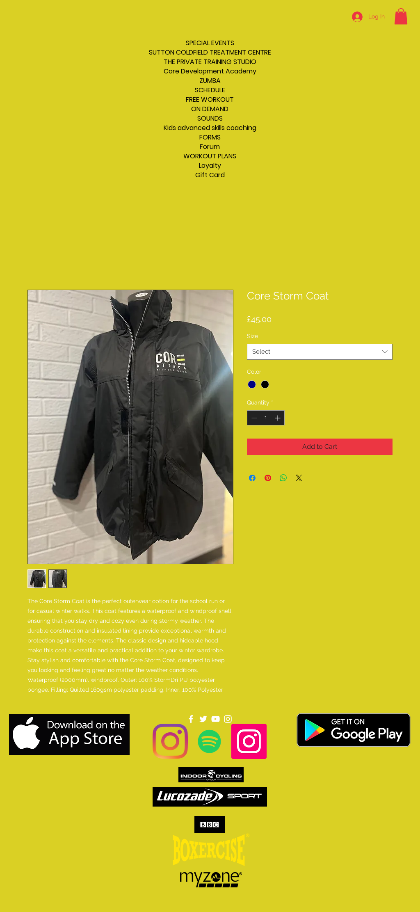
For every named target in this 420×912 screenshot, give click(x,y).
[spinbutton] (265, 418)
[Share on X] (299, 478)
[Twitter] (203, 719)
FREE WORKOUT (210, 99)
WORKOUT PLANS (209, 156)
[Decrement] (253, 418)
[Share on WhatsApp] (283, 478)
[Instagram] (170, 741)
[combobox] (320, 352)
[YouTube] (215, 719)
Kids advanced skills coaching (210, 128)
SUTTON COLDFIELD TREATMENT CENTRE (210, 52)
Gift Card (210, 175)
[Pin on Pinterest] (268, 478)
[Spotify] (209, 741)
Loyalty (210, 165)
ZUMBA (210, 80)
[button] (401, 16)
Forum (210, 146)
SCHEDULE (210, 90)
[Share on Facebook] (252, 478)
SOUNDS (210, 118)
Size (252, 336)
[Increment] (278, 418)
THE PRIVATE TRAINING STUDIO (210, 61)
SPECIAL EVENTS (210, 43)
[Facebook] (191, 719)
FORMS (210, 137)
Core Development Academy (210, 71)
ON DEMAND (209, 109)
